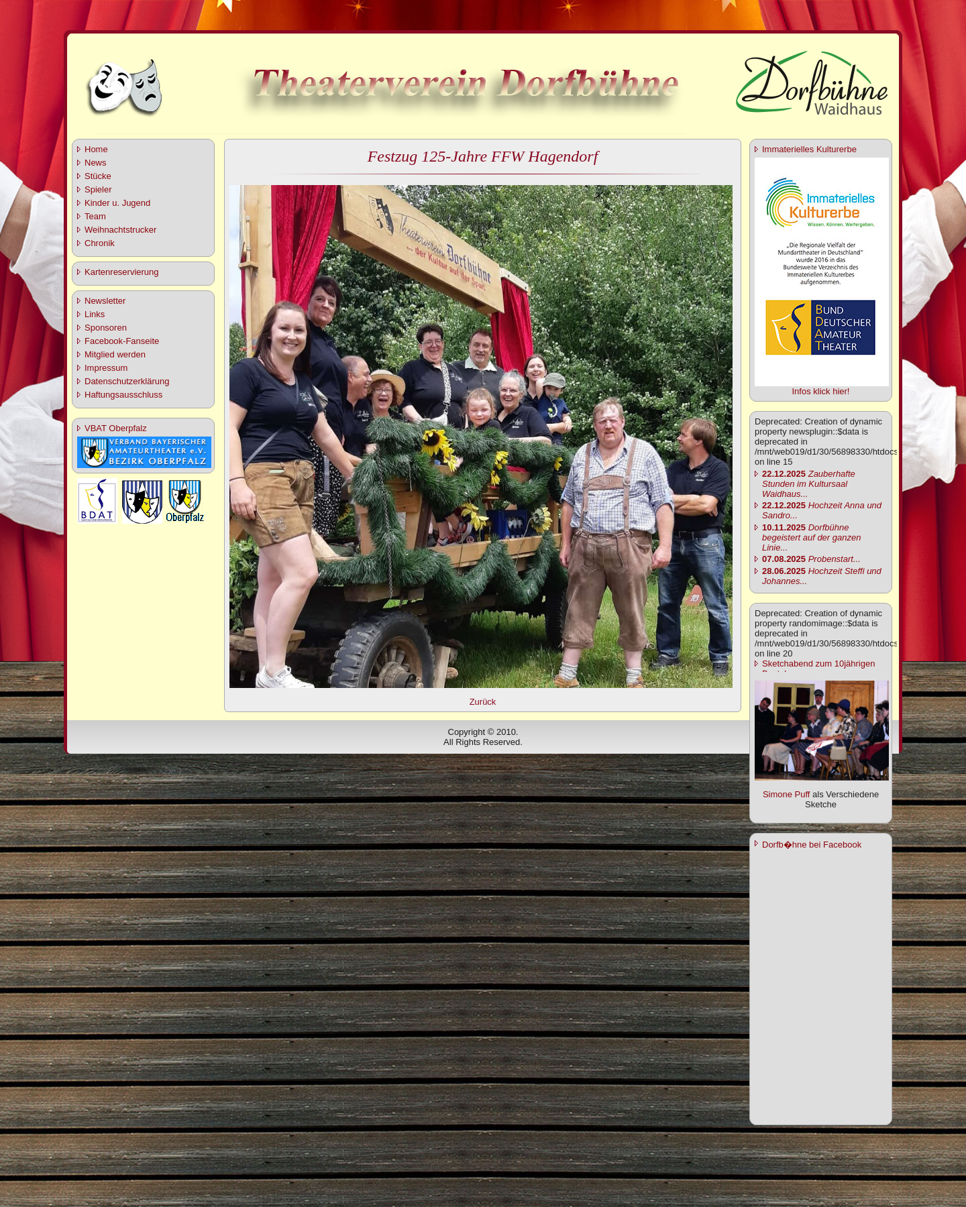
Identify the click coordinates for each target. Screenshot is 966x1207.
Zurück (483, 702)
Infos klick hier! (821, 391)
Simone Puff (786, 794)
